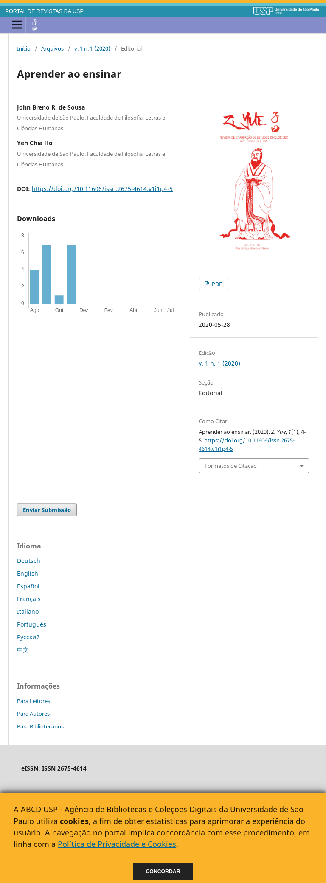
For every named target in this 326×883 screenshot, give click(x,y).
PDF (216, 284)
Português (31, 624)
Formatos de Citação (231, 466)
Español (28, 586)
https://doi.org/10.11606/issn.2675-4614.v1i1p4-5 (102, 189)
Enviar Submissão (47, 510)
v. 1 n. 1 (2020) (92, 48)
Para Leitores (33, 701)
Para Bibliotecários (40, 726)
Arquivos (52, 48)
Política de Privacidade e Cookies (117, 844)
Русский (28, 637)
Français (29, 599)
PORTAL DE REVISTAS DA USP (45, 11)
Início (24, 48)
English (27, 573)
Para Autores (33, 713)
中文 (23, 650)
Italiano (28, 611)
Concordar (163, 872)
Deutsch (28, 561)
